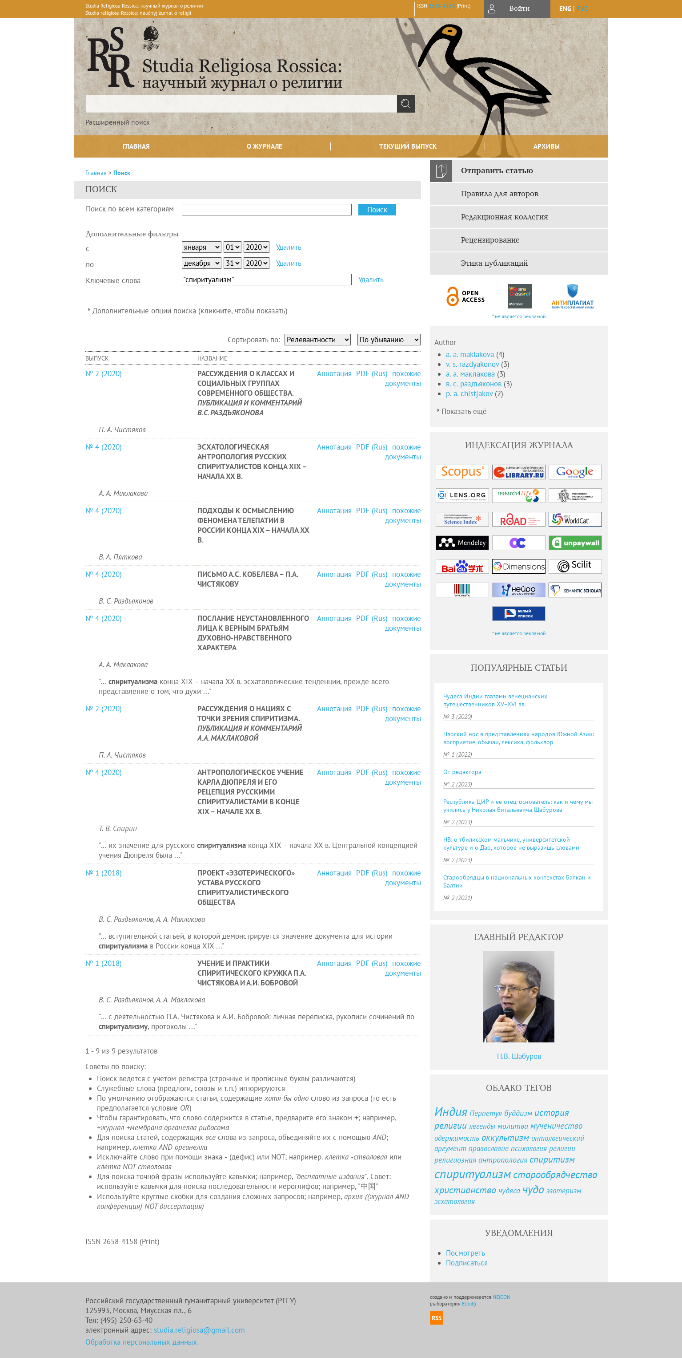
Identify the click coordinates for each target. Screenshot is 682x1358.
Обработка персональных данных (141, 1342)
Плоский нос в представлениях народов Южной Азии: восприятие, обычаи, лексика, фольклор (518, 738)
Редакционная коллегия (504, 217)
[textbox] (241, 104)
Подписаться (467, 1263)
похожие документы (403, 378)
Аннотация (335, 373)
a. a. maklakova (471, 354)
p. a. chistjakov (470, 393)
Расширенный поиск (117, 122)
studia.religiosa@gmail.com (199, 1330)
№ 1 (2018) (103, 873)
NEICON (501, 1296)
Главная (136, 146)
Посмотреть (465, 1253)
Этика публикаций (494, 263)
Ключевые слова (113, 280)
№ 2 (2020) (103, 373)
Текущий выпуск (408, 146)
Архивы (547, 146)
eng (565, 8)
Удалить (288, 247)
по (90, 264)
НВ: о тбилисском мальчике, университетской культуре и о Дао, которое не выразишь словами (511, 843)
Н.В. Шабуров (519, 1056)
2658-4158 (442, 5)
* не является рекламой (519, 316)
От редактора (462, 772)
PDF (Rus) (372, 373)
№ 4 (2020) (103, 447)
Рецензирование (490, 240)
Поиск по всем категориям (130, 209)
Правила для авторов (499, 194)
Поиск (121, 173)
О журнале (264, 146)
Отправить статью (497, 171)
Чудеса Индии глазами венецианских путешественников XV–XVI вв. (495, 700)
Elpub (468, 1303)
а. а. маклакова (471, 374)
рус (582, 8)
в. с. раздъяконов (475, 384)
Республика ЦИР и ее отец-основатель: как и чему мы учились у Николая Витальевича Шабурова (518, 806)
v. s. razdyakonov (473, 364)
